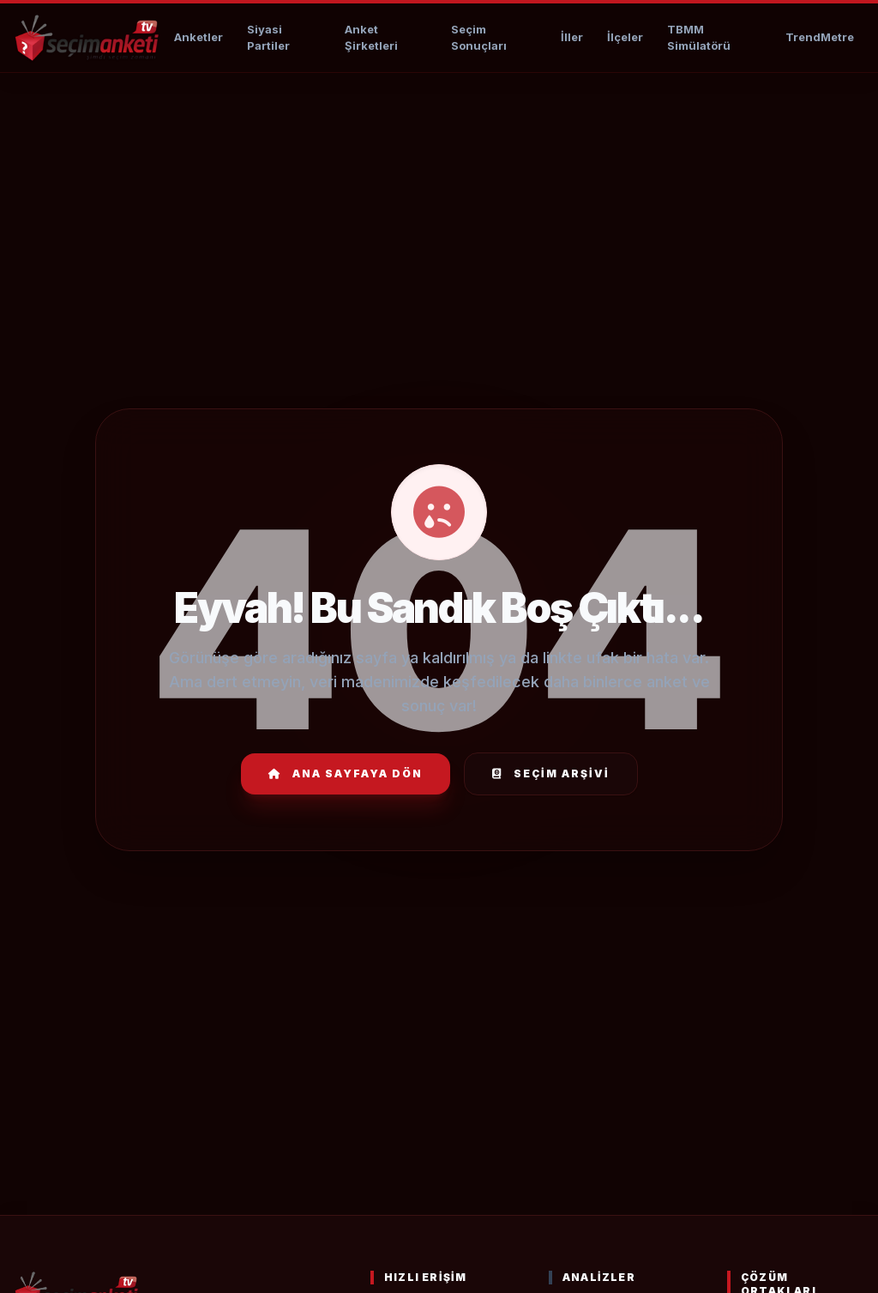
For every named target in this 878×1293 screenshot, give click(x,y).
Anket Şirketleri (371, 37)
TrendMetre (819, 37)
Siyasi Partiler (268, 37)
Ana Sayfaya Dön (345, 773)
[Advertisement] (439, 125)
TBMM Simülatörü (699, 37)
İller (572, 37)
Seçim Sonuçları (479, 37)
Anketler (198, 37)
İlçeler (625, 37)
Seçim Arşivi (551, 773)
